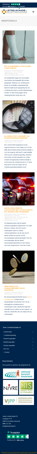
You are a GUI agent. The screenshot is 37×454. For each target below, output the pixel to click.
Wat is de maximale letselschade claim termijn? (17, 67)
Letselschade (7, 331)
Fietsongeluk (8, 216)
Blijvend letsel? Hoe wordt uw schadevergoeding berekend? (16, 137)
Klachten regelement (21, 452)
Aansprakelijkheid (10, 214)
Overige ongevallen (9, 345)
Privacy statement (32, 452)
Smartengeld (8, 72)
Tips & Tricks (18, 72)
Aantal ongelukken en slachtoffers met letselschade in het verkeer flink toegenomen (18, 210)
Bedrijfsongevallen (9, 341)
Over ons (6, 348)
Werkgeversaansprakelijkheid (14, 75)
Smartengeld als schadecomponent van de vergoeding (14, 288)
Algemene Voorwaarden (8, 452)
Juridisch (7, 70)
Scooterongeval (22, 217)
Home (13, 24)
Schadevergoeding (17, 70)
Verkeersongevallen (11, 73)
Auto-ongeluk (21, 214)
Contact (6, 352)
